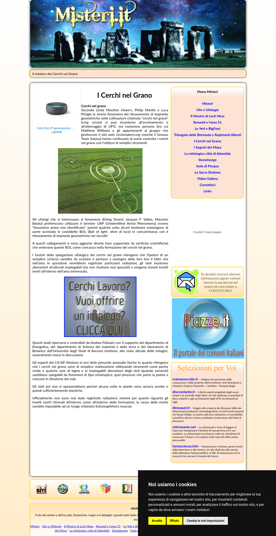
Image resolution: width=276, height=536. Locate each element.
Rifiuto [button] (174, 520)
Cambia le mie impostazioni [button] (205, 520)
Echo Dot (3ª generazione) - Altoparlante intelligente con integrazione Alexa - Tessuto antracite (56, 128)
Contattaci (208, 185)
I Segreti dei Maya (207, 147)
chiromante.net (184, 427)
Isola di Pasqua (207, 166)
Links (208, 191)
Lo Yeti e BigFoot (207, 128)
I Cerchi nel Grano (207, 141)
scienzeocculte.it (185, 379)
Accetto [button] (157, 520)
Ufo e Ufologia (207, 110)
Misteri (207, 103)
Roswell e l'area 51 (207, 122)
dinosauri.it (181, 408)
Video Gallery (207, 178)
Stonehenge (207, 160)
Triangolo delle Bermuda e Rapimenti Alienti (207, 135)
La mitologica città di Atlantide (207, 153)
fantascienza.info (185, 446)
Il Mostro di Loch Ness (208, 116)
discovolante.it (183, 392)
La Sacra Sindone (207, 172)
